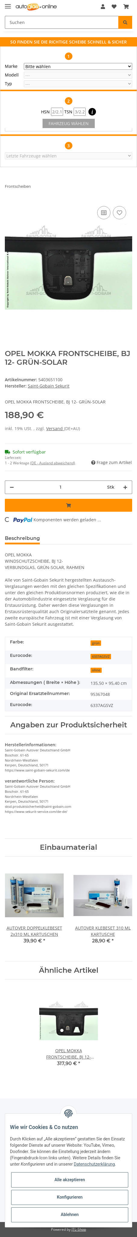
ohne (96, 670)
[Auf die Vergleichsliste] (103, 212)
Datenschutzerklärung (94, 1164)
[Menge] (60, 487)
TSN (75, 112)
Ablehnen (69, 1214)
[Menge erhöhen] (125, 487)
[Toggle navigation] (8, 3)
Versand (55, 428)
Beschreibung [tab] (22, 538)
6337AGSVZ (101, 656)
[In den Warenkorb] (68, 505)
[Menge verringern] (11, 487)
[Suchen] (62, 22)
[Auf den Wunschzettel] (119, 212)
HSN (52, 112)
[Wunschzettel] (114, 7)
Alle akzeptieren (69, 1179)
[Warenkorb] (126, 7)
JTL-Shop (79, 1229)
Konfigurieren (69, 1197)
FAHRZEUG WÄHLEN (69, 123)
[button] (102, 7)
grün (96, 643)
